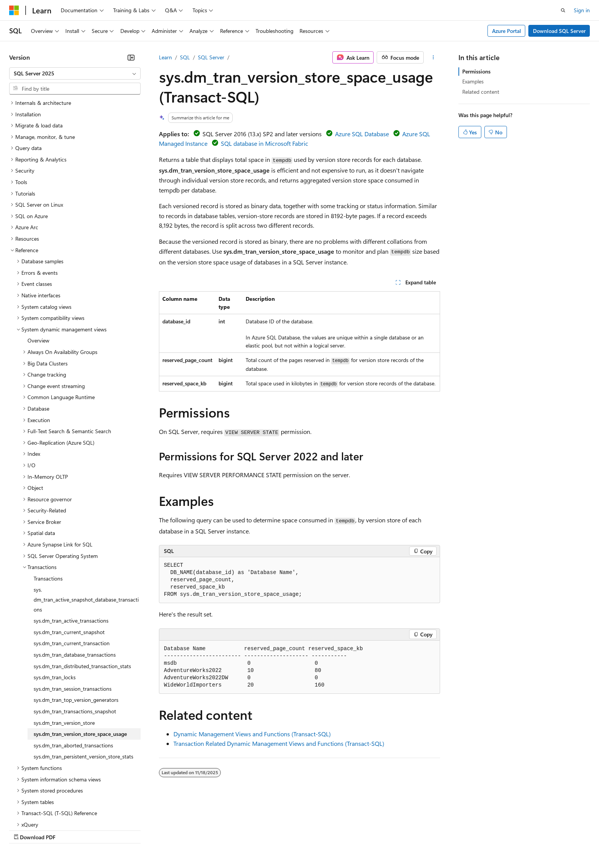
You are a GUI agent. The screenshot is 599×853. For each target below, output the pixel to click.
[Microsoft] (14, 10)
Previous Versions (69, 829)
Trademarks (316, 829)
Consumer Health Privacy (219, 829)
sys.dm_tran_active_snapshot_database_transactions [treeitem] (86, 532)
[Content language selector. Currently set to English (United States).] (44, 811)
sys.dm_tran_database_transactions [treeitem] (75, 588)
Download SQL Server (559, 30)
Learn (165, 57)
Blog (104, 829)
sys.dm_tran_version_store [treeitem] (64, 656)
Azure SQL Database (362, 134)
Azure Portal (506, 30)
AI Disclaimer (24, 829)
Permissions (476, 71)
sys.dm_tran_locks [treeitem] (55, 610)
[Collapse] (131, 57)
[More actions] (433, 57)
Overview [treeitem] (38, 273)
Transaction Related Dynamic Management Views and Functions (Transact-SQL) (278, 743)
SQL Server (211, 57)
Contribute (136, 829)
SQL (185, 57)
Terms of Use (279, 829)
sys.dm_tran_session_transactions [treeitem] (73, 622)
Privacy (167, 829)
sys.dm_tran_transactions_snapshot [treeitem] (75, 644)
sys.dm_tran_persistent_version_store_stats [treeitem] (83, 689)
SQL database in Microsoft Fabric (264, 143)
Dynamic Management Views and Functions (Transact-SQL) (252, 734)
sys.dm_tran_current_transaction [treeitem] (72, 576)
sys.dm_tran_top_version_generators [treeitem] (76, 633)
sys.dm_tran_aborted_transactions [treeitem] (73, 678)
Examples (473, 81)
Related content (480, 91)
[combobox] (75, 73)
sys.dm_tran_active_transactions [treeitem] (71, 554)
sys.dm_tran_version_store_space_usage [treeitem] (80, 667)
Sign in (582, 10)
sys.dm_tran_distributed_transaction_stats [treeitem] (82, 599)
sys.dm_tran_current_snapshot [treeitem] (69, 565)
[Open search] (563, 10)
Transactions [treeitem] (48, 511)
